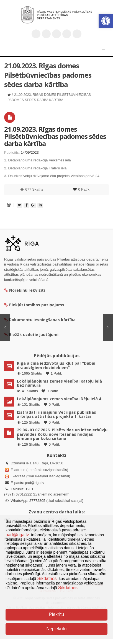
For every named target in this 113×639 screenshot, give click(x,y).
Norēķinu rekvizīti (24, 290)
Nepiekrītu (57, 628)
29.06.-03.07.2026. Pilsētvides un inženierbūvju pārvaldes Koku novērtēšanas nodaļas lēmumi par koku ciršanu (62, 434)
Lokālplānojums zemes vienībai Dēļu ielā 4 (59, 398)
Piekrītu (56, 614)
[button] (106, 21)
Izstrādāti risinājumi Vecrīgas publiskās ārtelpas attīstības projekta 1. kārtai (56, 414)
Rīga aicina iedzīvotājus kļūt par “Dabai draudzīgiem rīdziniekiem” (56, 365)
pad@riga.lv (34, 483)
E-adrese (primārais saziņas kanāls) (39, 470)
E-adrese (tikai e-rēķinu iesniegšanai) (40, 476)
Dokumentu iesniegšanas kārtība (42, 319)
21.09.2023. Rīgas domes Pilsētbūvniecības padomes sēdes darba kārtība (55, 136)
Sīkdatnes (46, 578)
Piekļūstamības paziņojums (34, 304)
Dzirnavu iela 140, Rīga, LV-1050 (37, 463)
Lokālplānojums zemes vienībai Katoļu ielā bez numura (59, 383)
